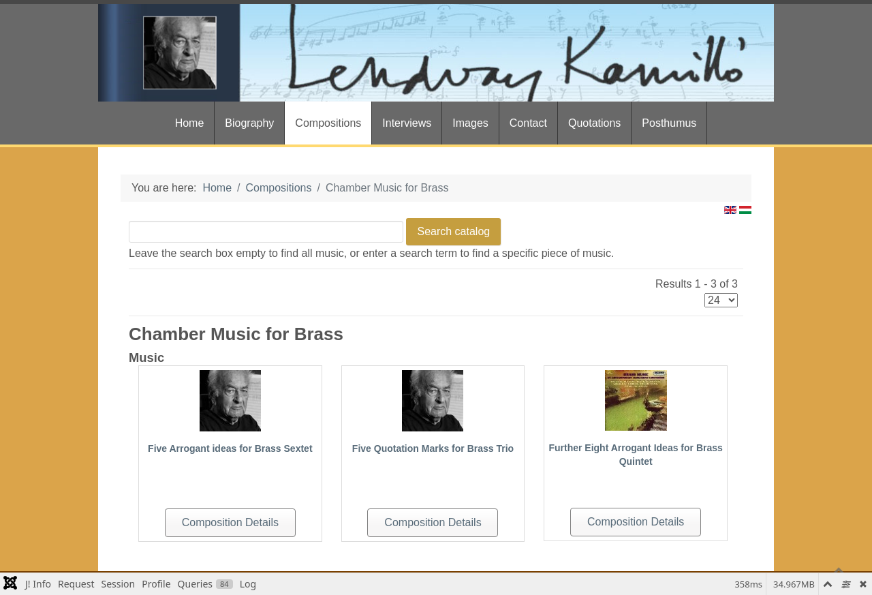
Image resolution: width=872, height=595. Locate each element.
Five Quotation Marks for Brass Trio (433, 448)
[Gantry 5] (436, 53)
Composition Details (230, 522)
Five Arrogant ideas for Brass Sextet (230, 448)
